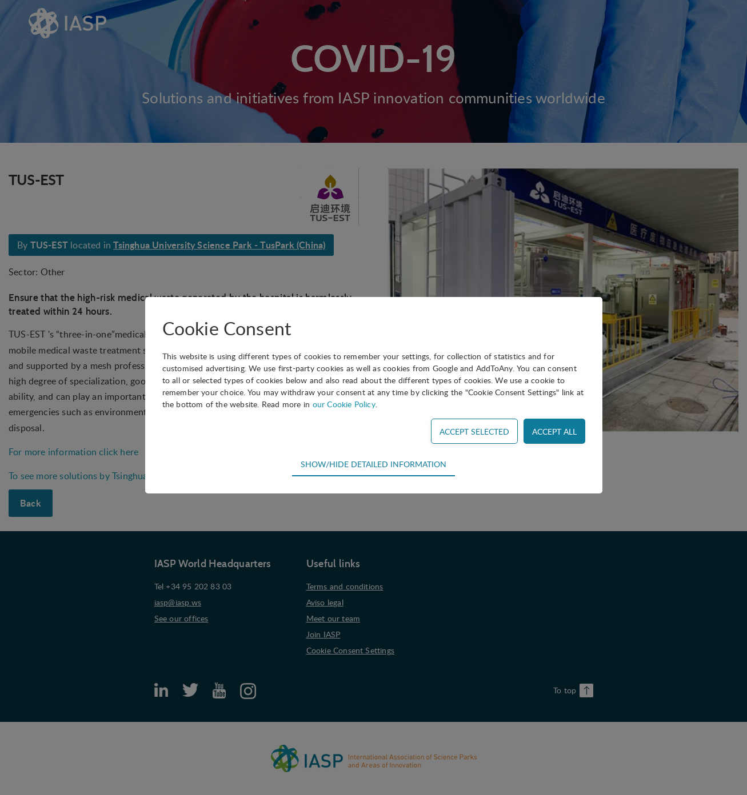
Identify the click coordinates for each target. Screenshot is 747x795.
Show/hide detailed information (373, 463)
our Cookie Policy (344, 404)
